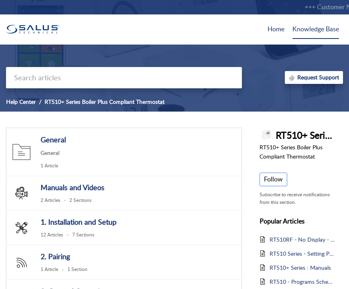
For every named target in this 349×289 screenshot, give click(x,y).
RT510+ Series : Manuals (300, 267)
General (53, 139)
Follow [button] (273, 179)
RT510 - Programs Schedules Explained (302, 281)
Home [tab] (276, 28)
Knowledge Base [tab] (315, 28)
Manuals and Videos (72, 187)
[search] (124, 77)
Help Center (21, 102)
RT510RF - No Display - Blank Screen (302, 239)
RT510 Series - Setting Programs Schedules (302, 253)
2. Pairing (55, 256)
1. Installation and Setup (78, 222)
